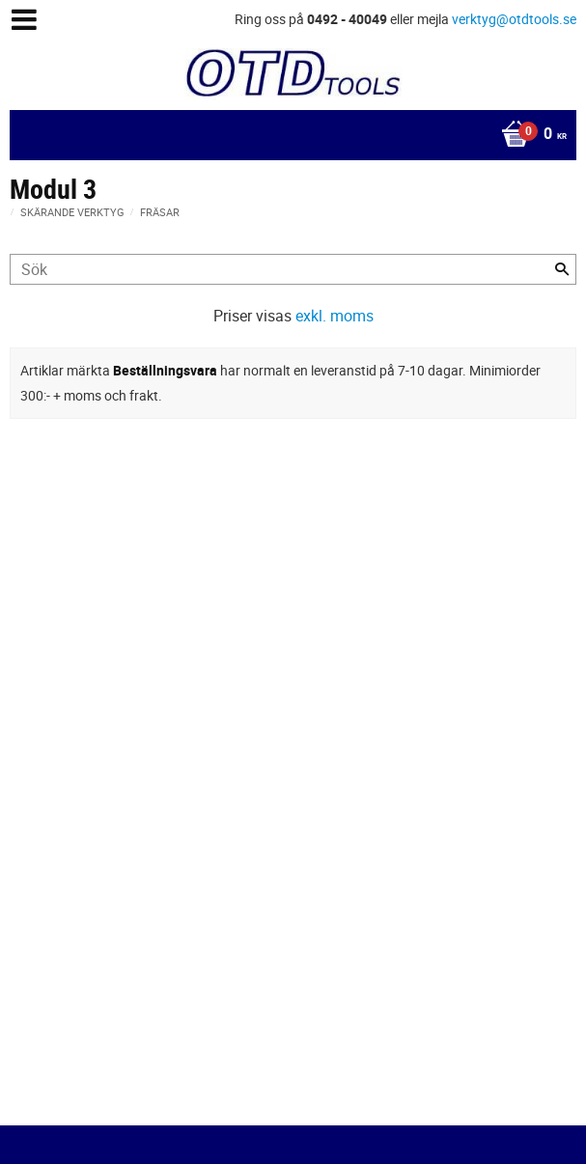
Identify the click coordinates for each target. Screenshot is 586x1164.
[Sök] (561, 269)
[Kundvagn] (288, 135)
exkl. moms (334, 315)
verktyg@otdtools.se (514, 19)
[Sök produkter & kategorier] (293, 269)
